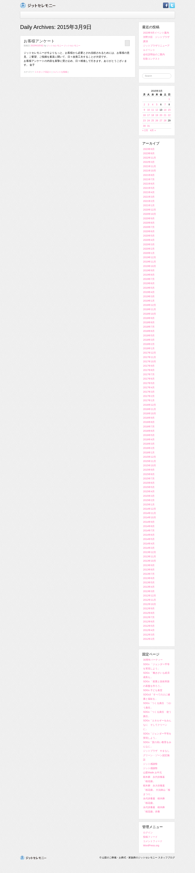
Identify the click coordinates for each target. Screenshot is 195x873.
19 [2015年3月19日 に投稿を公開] (156, 115)
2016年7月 (149, 426)
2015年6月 (149, 482)
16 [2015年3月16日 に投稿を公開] (144, 115)
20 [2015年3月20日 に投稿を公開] (161, 115)
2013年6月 (149, 578)
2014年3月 (149, 547)
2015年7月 (149, 478)
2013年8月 (149, 569)
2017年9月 (149, 365)
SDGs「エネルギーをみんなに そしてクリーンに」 (157, 724)
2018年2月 (149, 344)
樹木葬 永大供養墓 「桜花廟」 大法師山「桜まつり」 (156, 790)
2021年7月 (149, 179)
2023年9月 (149, 149)
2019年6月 (149, 283)
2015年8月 (149, 474)
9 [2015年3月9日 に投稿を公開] (144, 109)
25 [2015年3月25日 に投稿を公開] (152, 120)
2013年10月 (149, 560)
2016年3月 (149, 443)
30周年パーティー (153, 659)
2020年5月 (149, 235)
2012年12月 (149, 595)
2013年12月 (149, 552)
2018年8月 (149, 322)
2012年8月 (149, 613)
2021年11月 (149, 166)
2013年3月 (149, 591)
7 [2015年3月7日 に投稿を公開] (165, 104)
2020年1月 (149, 253)
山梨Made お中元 (152, 772)
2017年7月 (149, 374)
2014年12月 (149, 508)
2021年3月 (149, 196)
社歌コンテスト (151, 58)
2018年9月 (149, 318)
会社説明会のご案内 (154, 54)
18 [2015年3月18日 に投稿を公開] (152, 115)
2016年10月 (149, 413)
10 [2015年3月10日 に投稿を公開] (148, 109)
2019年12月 (149, 257)
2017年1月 (149, 400)
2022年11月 (149, 157)
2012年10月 (149, 604)
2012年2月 (149, 639)
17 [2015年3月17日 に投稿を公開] (148, 115)
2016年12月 (149, 404)
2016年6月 (149, 430)
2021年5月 (149, 188)
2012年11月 (149, 599)
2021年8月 (149, 175)
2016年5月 (149, 435)
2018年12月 (149, 305)
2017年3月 (149, 391)
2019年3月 (149, 296)
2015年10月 (149, 465)
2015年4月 (149, 491)
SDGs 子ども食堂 (152, 690)
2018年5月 (149, 335)
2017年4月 (149, 387)
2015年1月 (149, 504)
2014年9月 (149, 521)
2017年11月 (149, 357)
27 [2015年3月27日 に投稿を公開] (161, 120)
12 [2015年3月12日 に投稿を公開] (156, 109)
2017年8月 (149, 370)
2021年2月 (149, 201)
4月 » (153, 130)
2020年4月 (149, 240)
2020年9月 (149, 218)
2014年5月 (149, 539)
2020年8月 (149, 222)
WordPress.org (151, 845)
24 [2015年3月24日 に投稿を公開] (148, 120)
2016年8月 (149, 422)
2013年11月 (149, 556)
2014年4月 (149, 543)
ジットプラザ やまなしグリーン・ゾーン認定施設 (156, 755)
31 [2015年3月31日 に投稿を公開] (148, 125)
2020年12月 (149, 209)
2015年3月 (149, 496)
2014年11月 (149, 513)
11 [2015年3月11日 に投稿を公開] (152, 109)
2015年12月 (149, 456)
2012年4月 (149, 630)
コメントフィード (152, 841)
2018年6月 (149, 331)
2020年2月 (149, 248)
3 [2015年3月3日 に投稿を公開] (148, 104)
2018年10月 (149, 313)
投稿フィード (150, 836)
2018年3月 (149, 339)
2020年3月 (149, 244)
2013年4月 (149, 586)
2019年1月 (149, 300)
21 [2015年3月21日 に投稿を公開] (165, 115)
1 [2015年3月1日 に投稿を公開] (169, 99)
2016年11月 (149, 409)
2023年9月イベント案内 (156, 32)
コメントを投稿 (60, 72)
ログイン (148, 832)
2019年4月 (149, 292)
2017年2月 (149, 396)
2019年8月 (149, 274)
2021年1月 (149, 205)
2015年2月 (149, 500)
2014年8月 (149, 526)
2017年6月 (149, 378)
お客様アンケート (39, 41)
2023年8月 (149, 153)
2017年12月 (149, 352)
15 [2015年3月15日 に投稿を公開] (169, 109)
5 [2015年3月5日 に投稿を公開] (157, 104)
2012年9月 (149, 608)
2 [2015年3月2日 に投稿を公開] (144, 104)
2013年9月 (149, 565)
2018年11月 (149, 309)
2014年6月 (149, 534)
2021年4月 (149, 192)
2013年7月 (149, 573)
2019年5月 (149, 287)
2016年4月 (149, 439)
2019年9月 (149, 270)
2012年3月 (149, 634)
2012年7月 (149, 617)
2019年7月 (149, 279)
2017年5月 (149, 383)
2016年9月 (149, 417)
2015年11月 (149, 461)
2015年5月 (149, 487)
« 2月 (145, 130)
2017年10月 (149, 361)
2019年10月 (149, 266)
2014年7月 (149, 530)
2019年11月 (149, 261)
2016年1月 (149, 452)
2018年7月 (149, 326)
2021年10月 (149, 170)
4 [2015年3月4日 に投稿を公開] (152, 104)
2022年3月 (149, 162)
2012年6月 (149, 621)
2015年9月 (149, 469)
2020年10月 (149, 214)
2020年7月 (149, 227)
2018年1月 (149, 348)
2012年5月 (149, 625)
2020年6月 (149, 231)
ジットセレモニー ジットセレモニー (63, 45)
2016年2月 (149, 448)
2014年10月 (149, 517)
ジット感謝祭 (150, 763)
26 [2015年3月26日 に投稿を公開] (156, 120)
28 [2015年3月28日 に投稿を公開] (165, 120)
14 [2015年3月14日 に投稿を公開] (165, 109)
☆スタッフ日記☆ (43, 72)
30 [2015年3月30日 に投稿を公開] (144, 125)
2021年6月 (149, 183)
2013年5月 (149, 582)
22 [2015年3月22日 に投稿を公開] (169, 115)
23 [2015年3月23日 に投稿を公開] (144, 120)
